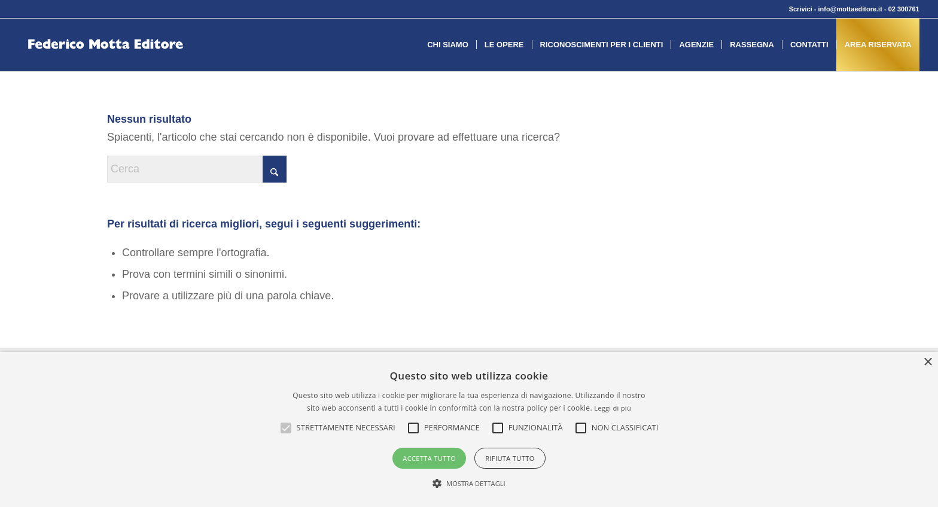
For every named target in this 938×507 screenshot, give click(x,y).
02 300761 (903, 9)
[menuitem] (447, 45)
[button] (346, 428)
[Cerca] (197, 169)
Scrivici (800, 9)
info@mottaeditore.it (850, 9)
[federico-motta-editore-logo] (105, 63)
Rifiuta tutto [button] (509, 458)
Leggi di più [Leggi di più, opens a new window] (612, 407)
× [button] (927, 362)
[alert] (469, 429)
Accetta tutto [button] (429, 458)
